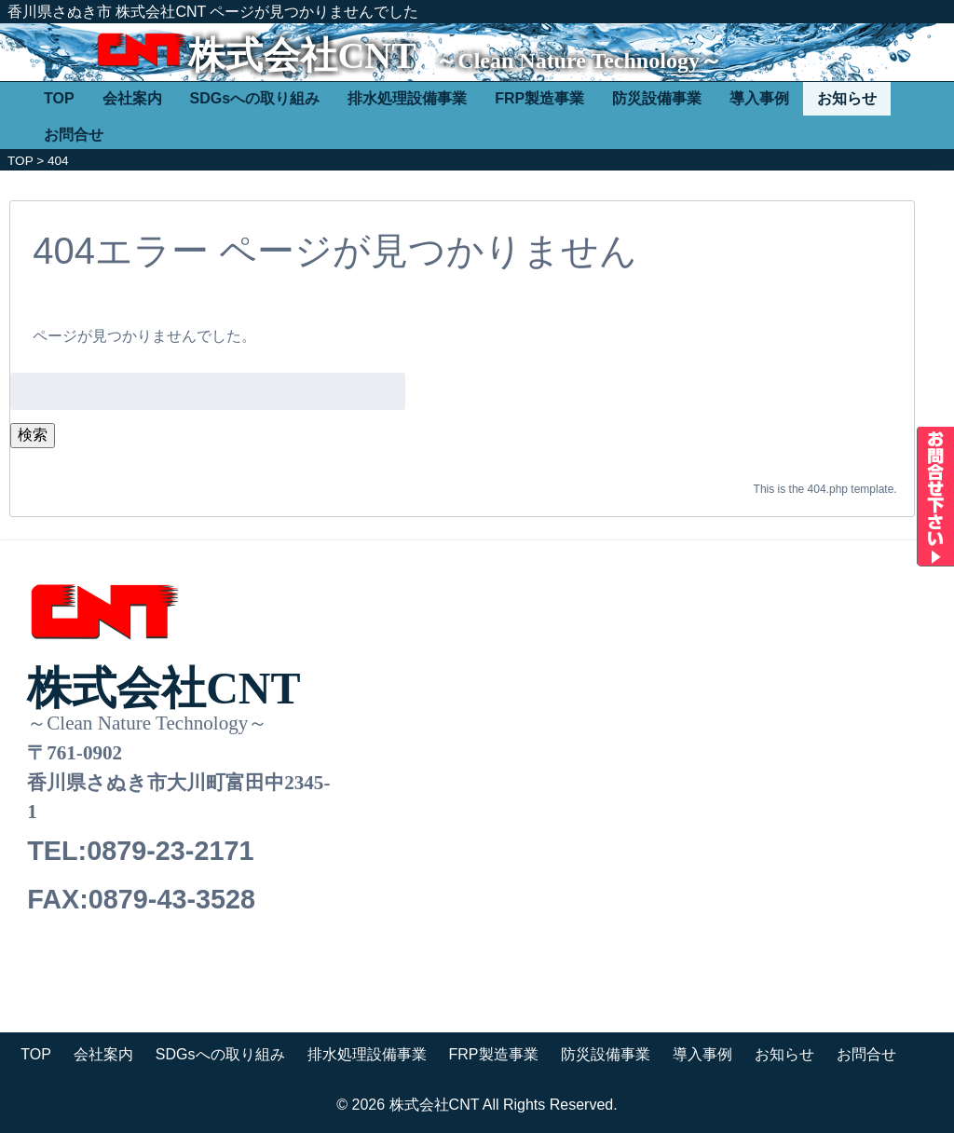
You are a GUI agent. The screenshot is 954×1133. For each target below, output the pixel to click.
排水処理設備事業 (407, 98)
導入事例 (759, 98)
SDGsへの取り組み (255, 98)
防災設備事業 (657, 98)
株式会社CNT (302, 55)
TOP (59, 98)
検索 (33, 435)
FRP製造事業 (539, 98)
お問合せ (73, 135)
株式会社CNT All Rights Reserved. (503, 1105)
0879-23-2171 (170, 851)
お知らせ (847, 98)
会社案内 (132, 98)
